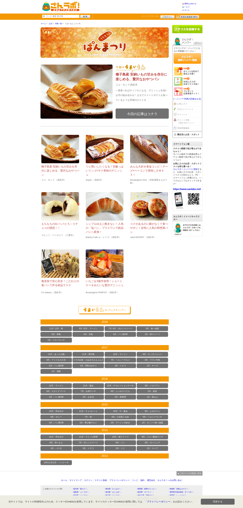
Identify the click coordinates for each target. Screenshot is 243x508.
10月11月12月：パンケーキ (56, 462)
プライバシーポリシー (119, 480)
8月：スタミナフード (56, 391)
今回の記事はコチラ (142, 114)
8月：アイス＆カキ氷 (56, 360)
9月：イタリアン (152, 385)
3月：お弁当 (88, 397)
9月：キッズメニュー (152, 354)
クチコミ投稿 (101, 480)
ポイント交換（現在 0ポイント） (186, 121)
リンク (135, 480)
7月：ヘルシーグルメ (120, 360)
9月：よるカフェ (152, 411)
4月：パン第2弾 (56, 422)
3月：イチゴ (120, 366)
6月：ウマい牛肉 (152, 360)
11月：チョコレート (88, 411)
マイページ (182, 114)
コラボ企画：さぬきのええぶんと (88, 360)
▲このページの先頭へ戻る (189, 473)
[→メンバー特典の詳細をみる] (187, 99)
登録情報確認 (183, 128)
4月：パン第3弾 (56, 397)
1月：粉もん (152, 397)
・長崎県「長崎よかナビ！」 (179, 489)
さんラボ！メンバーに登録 (185, 169)
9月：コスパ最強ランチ (152, 437)
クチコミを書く (187, 29)
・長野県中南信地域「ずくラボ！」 (181, 492)
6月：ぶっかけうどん (120, 391)
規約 (142, 480)
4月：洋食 (88, 334)
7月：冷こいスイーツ (88, 442)
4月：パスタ (56, 448)
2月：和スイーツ (152, 334)
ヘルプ (187, 7)
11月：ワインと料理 (88, 437)
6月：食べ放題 (152, 328)
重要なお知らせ (190, 4)
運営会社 (151, 480)
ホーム (187, 10)
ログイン (167, 16)
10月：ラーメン (120, 354)
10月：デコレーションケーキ (120, 385)
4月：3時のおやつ (88, 366)
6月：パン (120, 442)
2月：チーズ (152, 366)
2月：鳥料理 (120, 397)
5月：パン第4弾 (56, 366)
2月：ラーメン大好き (120, 422)
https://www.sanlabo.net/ (187, 189)
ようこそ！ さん (150, 16)
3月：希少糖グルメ (88, 422)
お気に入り (182, 104)
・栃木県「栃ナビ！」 (80, 489)
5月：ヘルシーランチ (152, 417)
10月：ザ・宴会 (120, 411)
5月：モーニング (152, 442)
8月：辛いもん (56, 442)
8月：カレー (56, 417)
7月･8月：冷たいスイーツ (120, 328)
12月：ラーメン (56, 385)
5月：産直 (152, 391)
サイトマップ (76, 480)
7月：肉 (88, 417)
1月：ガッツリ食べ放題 (152, 422)
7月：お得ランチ (88, 391)
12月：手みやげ (56, 411)
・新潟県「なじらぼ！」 (113, 492)
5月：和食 (56, 334)
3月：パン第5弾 (120, 334)
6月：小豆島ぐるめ (120, 417)
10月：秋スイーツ (120, 437)
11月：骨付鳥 (88, 354)
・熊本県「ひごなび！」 (113, 489)
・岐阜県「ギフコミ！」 (145, 492)
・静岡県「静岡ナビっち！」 (147, 489)
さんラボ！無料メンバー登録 (187, 58)
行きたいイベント (185, 109)
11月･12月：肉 (56, 328)
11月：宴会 (88, 385)
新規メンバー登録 (187, 16)
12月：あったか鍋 (56, 354)
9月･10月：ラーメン (88, 328)
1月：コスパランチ (56, 340)
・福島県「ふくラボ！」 (81, 492)
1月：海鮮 (56, 371)
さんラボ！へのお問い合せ (169, 480)
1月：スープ (152, 448)
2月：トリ (120, 448)
